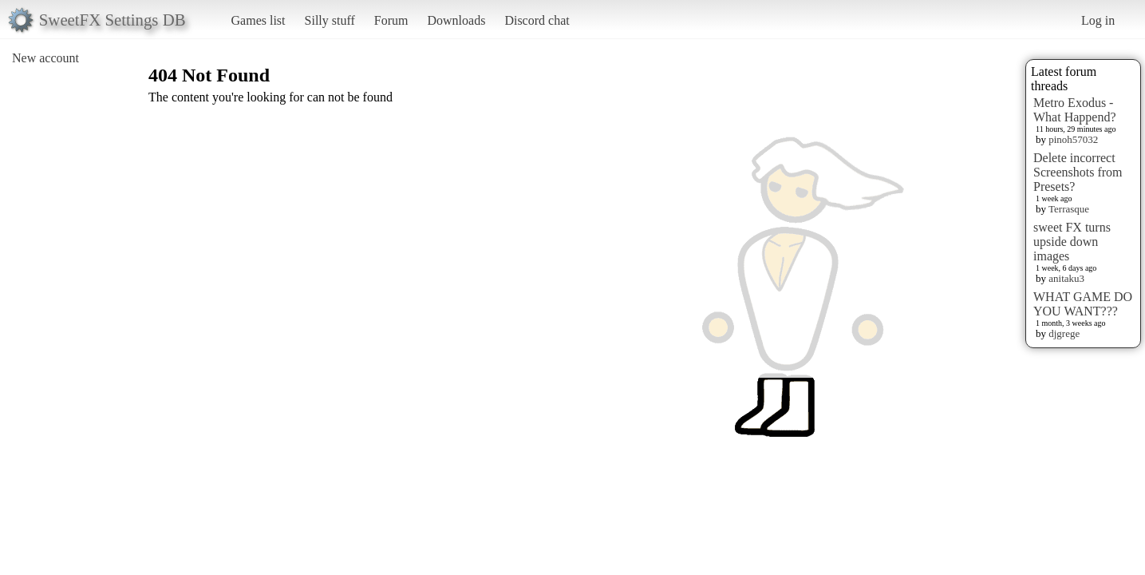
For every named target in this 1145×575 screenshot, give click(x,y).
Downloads (456, 20)
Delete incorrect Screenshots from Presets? (1078, 172)
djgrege (1064, 333)
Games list (258, 20)
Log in (1098, 20)
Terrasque (1068, 209)
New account (45, 58)
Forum (391, 20)
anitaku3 (1066, 278)
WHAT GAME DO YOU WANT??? (1082, 304)
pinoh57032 (1073, 139)
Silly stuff (330, 20)
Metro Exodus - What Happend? (1074, 110)
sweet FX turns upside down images (1072, 241)
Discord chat (536, 20)
